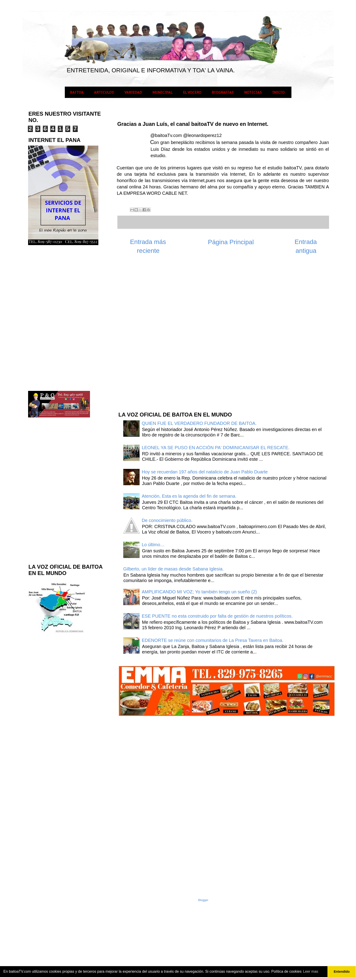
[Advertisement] (152, 335)
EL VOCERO (192, 92)
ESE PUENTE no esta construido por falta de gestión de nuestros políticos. (217, 616)
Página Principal (231, 242)
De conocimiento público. (167, 520)
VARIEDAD (133, 92)
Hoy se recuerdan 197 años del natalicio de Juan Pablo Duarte (205, 471)
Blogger (203, 900)
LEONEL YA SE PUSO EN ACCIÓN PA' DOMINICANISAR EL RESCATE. (216, 447)
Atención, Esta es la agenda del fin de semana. (189, 496)
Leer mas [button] (310, 971)
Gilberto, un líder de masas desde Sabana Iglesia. (173, 568)
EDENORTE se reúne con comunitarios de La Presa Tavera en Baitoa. (212, 640)
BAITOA (77, 92)
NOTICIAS (253, 92)
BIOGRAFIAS (223, 92)
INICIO (278, 92)
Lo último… (153, 544)
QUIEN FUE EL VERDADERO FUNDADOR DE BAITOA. (199, 423)
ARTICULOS (104, 92)
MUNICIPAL (163, 92)
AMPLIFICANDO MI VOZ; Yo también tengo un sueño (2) (199, 591)
